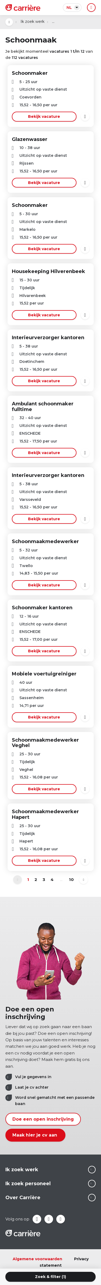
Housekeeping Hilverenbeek (48, 271)
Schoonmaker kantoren (42, 608)
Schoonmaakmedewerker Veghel (45, 743)
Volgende (83, 879)
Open (9, 22)
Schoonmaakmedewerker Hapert (45, 814)
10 (71, 879)
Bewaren (85, 116)
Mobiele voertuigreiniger (44, 674)
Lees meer (92, 1169)
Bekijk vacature (44, 116)
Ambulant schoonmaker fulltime (43, 406)
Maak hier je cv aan (35, 1135)
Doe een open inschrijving (43, 1119)
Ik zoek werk (32, 21)
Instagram (60, 1219)
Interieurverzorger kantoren (48, 338)
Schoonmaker (30, 73)
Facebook (37, 1219)
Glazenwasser (29, 139)
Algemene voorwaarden (37, 1258)
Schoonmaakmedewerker (45, 541)
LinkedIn (48, 1219)
